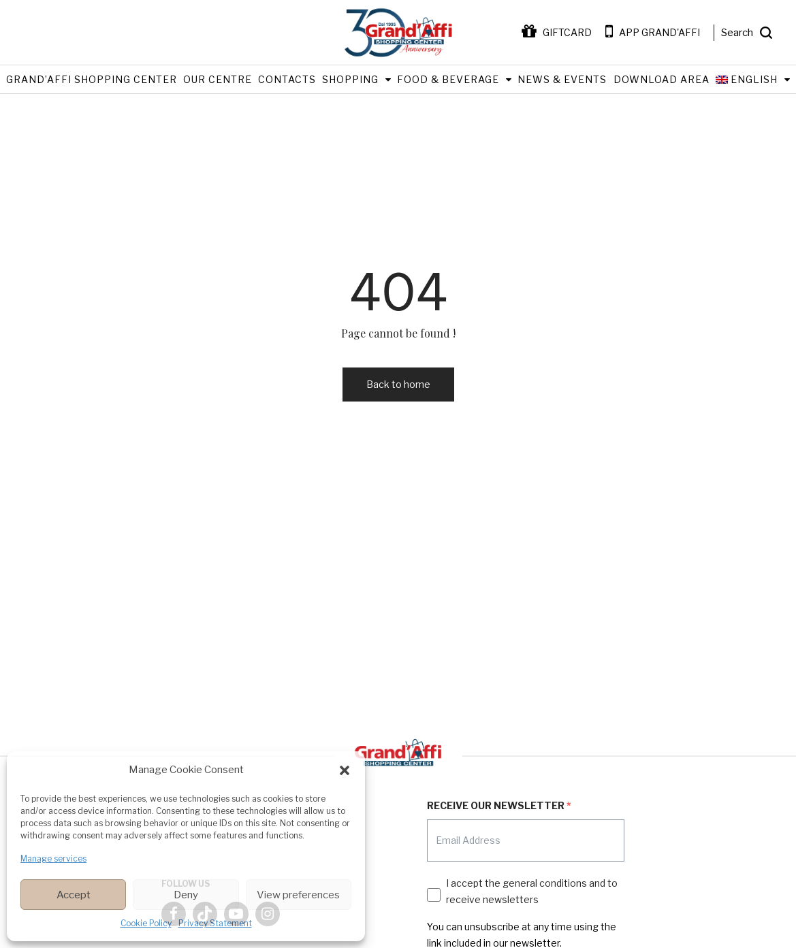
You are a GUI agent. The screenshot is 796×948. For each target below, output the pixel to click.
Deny (186, 895)
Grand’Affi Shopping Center (91, 79)
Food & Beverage (448, 79)
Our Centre (217, 79)
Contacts (287, 79)
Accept (74, 895)
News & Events (562, 79)
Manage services (53, 858)
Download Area (662, 79)
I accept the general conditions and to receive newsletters (532, 891)
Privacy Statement (215, 923)
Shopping (350, 79)
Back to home (398, 384)
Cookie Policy (146, 923)
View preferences (298, 895)
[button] (344, 770)
